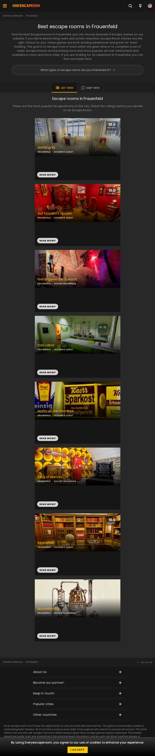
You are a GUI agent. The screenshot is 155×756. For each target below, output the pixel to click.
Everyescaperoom (12, 15)
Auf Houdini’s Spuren (55, 213)
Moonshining (48, 609)
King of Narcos (50, 477)
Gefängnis (46, 148)
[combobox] (140, 6)
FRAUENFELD (44, 217)
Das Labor (46, 345)
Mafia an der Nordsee (56, 411)
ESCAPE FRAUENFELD (65, 481)
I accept (77, 750)
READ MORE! (47, 240)
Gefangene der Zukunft (57, 279)
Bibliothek (46, 543)
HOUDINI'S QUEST (63, 217)
